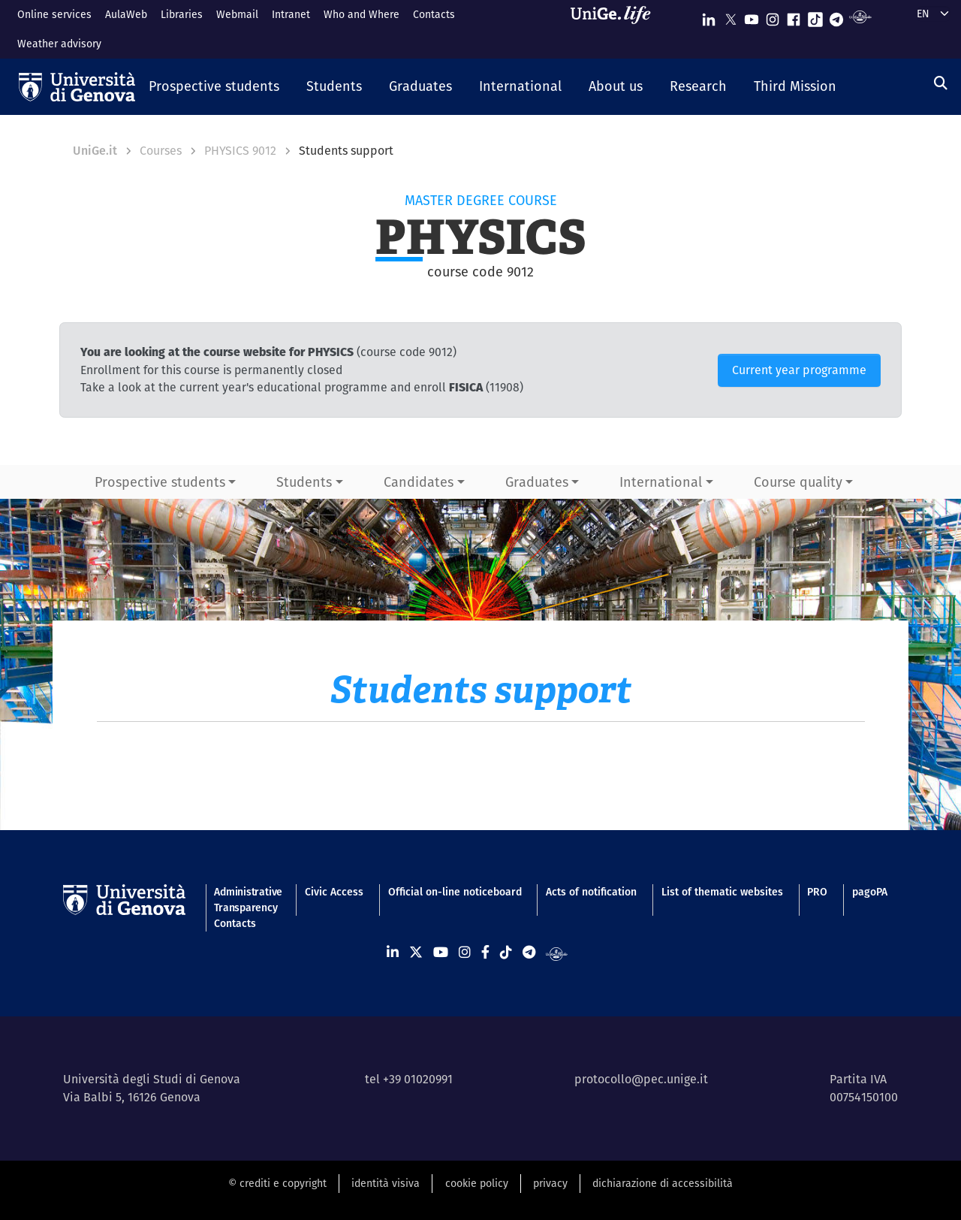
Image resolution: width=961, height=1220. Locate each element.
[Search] (940, 83)
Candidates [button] (418, 482)
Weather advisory (59, 43)
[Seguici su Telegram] (836, 16)
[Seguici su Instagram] (772, 16)
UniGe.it (95, 150)
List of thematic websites (722, 891)
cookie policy (476, 1183)
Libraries (182, 14)
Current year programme (799, 370)
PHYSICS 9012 (240, 150)
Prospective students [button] (160, 482)
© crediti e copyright (277, 1183)
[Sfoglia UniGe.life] (616, 29)
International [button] (660, 482)
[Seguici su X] (730, 16)
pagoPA (869, 891)
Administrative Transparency (247, 899)
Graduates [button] (536, 482)
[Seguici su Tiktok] (815, 16)
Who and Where (361, 14)
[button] (214, 87)
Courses (161, 150)
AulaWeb (126, 14)
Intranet (291, 14)
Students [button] (304, 482)
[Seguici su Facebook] (793, 16)
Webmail (237, 14)
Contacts (434, 14)
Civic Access (334, 891)
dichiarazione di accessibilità (662, 1183)
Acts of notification (591, 891)
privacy (550, 1183)
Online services (54, 14)
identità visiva (385, 1183)
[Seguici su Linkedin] (708, 16)
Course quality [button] (798, 482)
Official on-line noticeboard (455, 891)
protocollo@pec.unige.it (641, 1079)
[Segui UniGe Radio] (860, 16)
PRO (817, 891)
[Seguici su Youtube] (751, 16)
